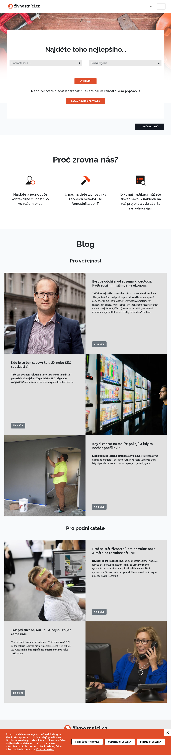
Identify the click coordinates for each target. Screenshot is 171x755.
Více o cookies (45, 749)
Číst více (99, 344)
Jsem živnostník (149, 126)
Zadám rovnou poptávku (85, 101)
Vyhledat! (85, 81)
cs (151, 6)
